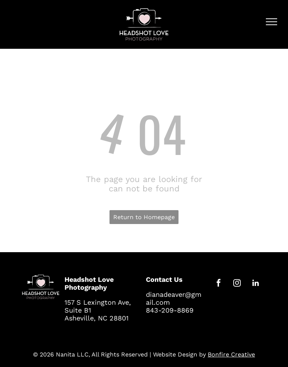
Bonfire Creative (231, 354)
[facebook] (218, 283)
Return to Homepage (144, 217)
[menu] (271, 22)
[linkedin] (255, 283)
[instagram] (237, 283)
